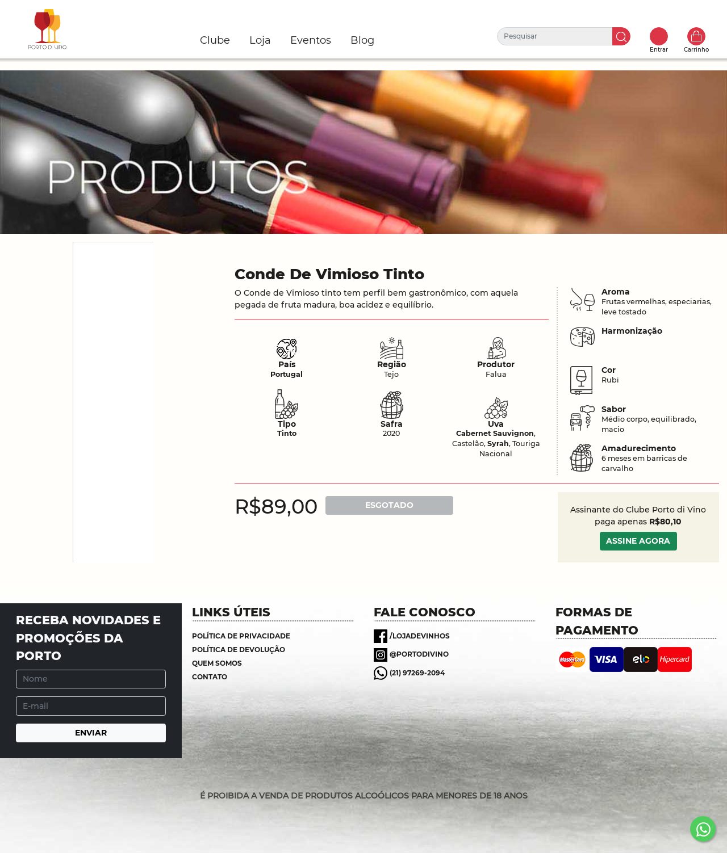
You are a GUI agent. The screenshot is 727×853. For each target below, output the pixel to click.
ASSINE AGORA (638, 541)
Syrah (498, 443)
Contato (209, 677)
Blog (362, 40)
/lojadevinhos (420, 636)
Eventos (310, 40)
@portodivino (419, 654)
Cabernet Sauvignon (495, 433)
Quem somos (217, 663)
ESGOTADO (389, 505)
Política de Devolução (238, 649)
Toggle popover (659, 36)
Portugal (286, 374)
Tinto (286, 433)
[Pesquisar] (555, 36)
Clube (215, 40)
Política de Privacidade (241, 636)
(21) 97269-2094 (417, 673)
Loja (260, 40)
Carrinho (696, 36)
